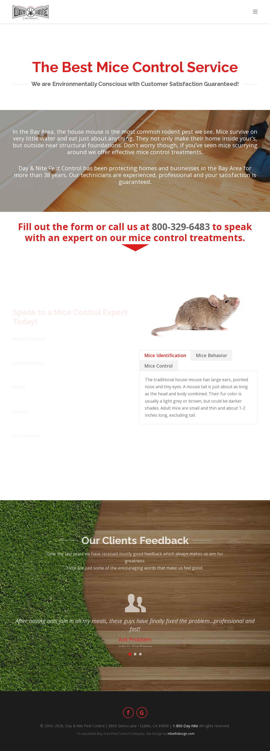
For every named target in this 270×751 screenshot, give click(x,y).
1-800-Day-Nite (185, 725)
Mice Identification (165, 382)
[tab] (165, 382)
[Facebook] (128, 712)
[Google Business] (141, 712)
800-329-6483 (181, 226)
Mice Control (158, 393)
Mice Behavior (211, 382)
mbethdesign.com (181, 733)
